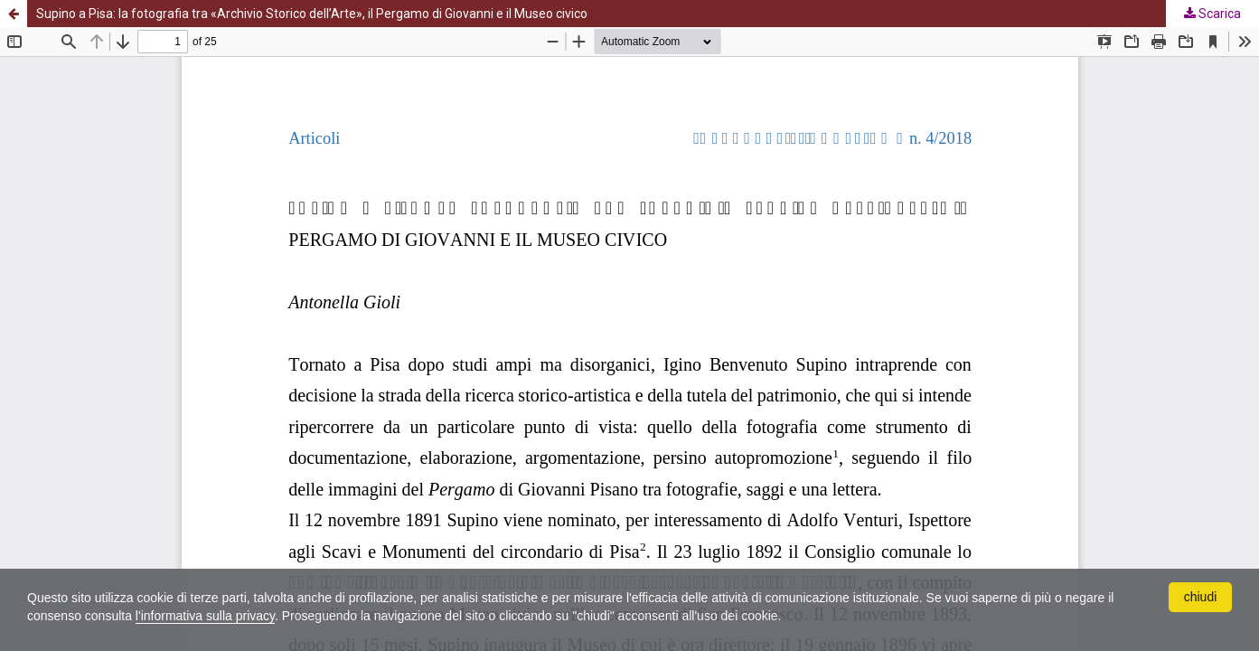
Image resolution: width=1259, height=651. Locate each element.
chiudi (1200, 597)
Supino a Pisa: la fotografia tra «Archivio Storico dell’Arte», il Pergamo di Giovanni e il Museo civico (311, 13)
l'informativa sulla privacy (205, 616)
